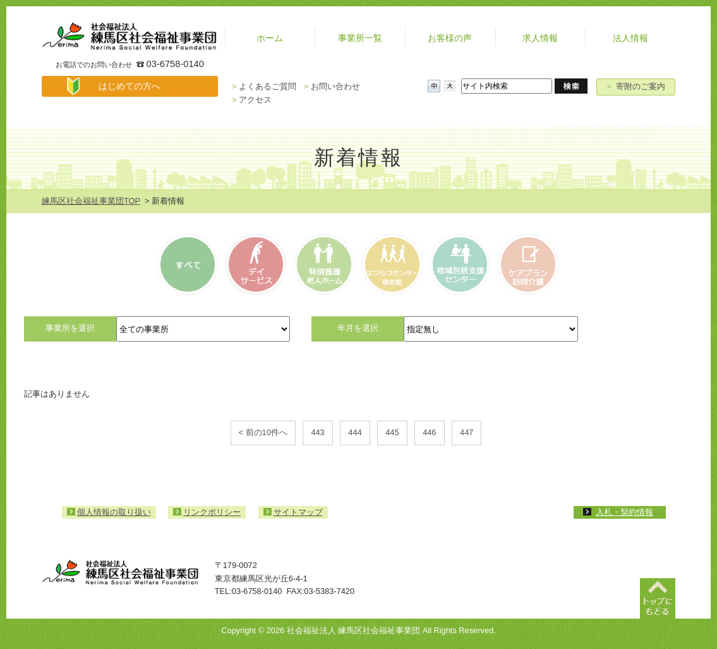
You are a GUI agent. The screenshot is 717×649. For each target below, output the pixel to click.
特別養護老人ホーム (324, 264)
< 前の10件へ (263, 432)
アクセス (252, 99)
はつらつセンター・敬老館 (391, 264)
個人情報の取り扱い (114, 512)
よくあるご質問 (264, 86)
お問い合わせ (332, 86)
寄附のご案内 (635, 86)
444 (354, 432)
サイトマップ (298, 512)
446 (429, 432)
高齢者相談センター (459, 264)
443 (317, 432)
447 (466, 432)
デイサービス (256, 264)
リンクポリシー (212, 512)
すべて (189, 264)
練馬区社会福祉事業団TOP (91, 201)
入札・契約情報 (624, 512)
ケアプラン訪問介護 (526, 264)
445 (392, 432)
